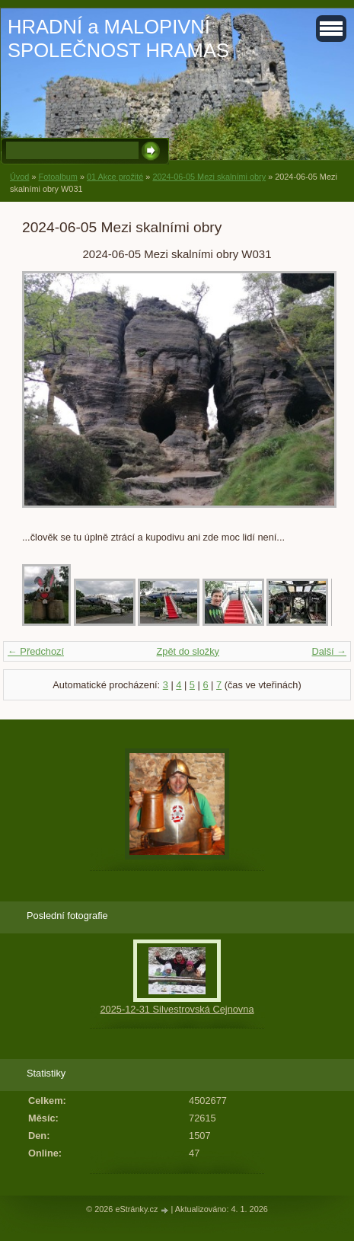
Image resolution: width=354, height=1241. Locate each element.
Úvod (19, 176)
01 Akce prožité (115, 176)
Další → (328, 651)
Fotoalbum (57, 176)
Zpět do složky (187, 651)
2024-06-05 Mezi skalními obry (209, 176)
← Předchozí (36, 651)
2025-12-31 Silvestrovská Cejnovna (177, 1009)
